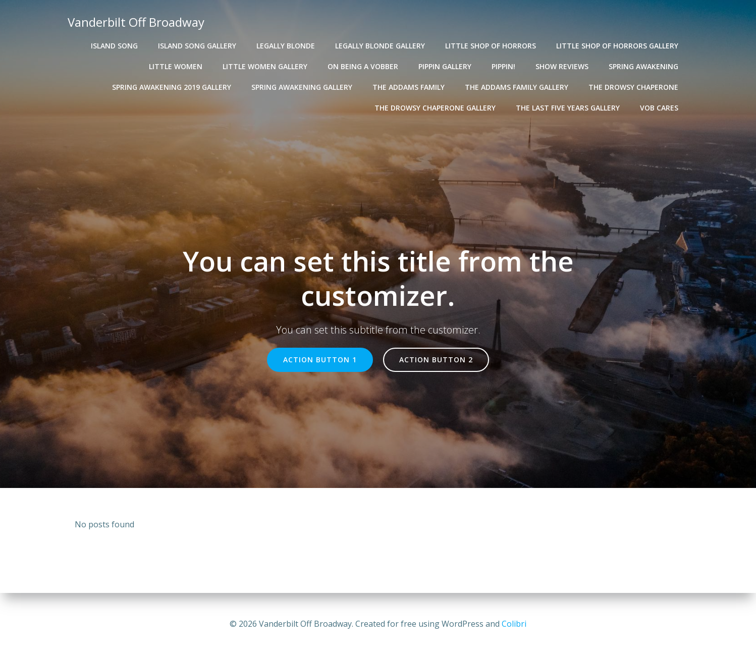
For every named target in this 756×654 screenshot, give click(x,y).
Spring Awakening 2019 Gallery (172, 87)
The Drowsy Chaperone (634, 87)
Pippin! (504, 66)
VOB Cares (659, 108)
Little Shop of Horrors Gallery (618, 45)
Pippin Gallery (445, 66)
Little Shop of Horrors (491, 45)
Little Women (176, 66)
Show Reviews (562, 66)
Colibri (514, 623)
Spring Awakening (644, 66)
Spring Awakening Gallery (302, 87)
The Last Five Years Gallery (568, 108)
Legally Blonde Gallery (380, 45)
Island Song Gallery (197, 45)
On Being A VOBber (363, 66)
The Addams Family (409, 87)
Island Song (114, 45)
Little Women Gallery (265, 66)
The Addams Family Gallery (517, 87)
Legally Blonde (286, 45)
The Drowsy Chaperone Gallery (435, 108)
